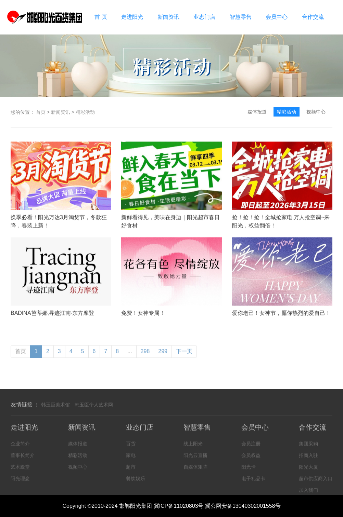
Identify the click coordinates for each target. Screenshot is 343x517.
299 (162, 355)
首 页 (100, 17)
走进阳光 (132, 17)
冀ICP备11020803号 (179, 506)
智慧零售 (241, 17)
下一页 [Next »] (184, 355)
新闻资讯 (168, 17)
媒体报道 (257, 111)
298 (145, 355)
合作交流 (313, 17)
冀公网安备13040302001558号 (243, 506)
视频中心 (316, 111)
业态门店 (204, 17)
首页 (41, 112)
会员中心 (277, 17)
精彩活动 (85, 112)
